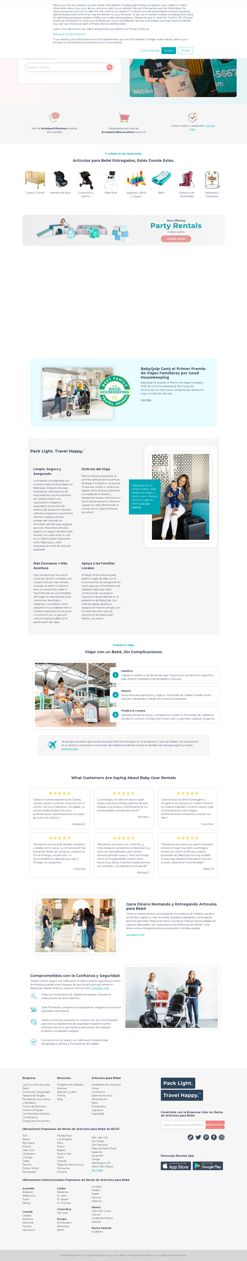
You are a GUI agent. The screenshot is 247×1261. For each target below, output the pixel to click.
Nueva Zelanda (101, 1228)
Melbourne (29, 1195)
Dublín (95, 1193)
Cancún (96, 1214)
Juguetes (97, 1110)
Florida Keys (64, 1135)
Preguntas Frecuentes (36, 1121)
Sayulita (96, 1221)
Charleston (28, 1153)
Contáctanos (30, 1117)
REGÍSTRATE (215, 1124)
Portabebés (99, 1106)
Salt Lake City (100, 1137)
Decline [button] (185, 50)
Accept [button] (168, 50)
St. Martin (63, 1199)
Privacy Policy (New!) (115, 1255)
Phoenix (62, 1171)
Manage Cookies (178, 1255)
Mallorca (97, 1201)
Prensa (61, 1095)
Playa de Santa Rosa (104, 1148)
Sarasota (97, 1152)
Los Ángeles (64, 1139)
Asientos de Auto (102, 1095)
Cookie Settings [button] (149, 50)
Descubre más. (135, 934)
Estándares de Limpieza (106, 1084)
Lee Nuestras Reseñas (36, 1113)
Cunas (95, 1088)
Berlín (60, 1229)
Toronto (27, 1226)
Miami (60, 1146)
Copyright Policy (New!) (140, 1255)
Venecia (96, 1197)
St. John (62, 1195)
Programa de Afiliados (70, 1084)
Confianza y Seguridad (36, 1092)
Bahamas (62, 1192)
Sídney (26, 1203)
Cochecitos (98, 1092)
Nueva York (64, 1153)
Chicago (27, 1157)
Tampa (96, 1159)
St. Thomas (64, 1203)
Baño (95, 1102)
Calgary (26, 1215)
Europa (61, 1219)
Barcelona (63, 1226)
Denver (26, 1164)
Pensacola (63, 1168)
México (96, 1207)
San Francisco (100, 1144)
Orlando (62, 1161)
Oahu (60, 1157)
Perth (25, 1199)
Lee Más (146, 399)
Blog (60, 1099)
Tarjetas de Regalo (33, 1095)
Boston (26, 1146)
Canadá (27, 1211)
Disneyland (29, 1171)
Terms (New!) (161, 1255)
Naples (61, 1150)
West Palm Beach (103, 1166)
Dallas (26, 1161)
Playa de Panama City (70, 1164)
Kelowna (27, 1219)
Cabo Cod (28, 1150)
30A (24, 1135)
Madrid (96, 1190)
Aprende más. (69, 748)
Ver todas (97, 1170)
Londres (96, 1186)
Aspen (26, 1139)
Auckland (97, 1231)
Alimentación (100, 1099)
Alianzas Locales (67, 1092)
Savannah (97, 1155)
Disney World (30, 1168)
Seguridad (98, 1113)
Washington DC (101, 1162)
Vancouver (28, 1229)
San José (62, 1212)
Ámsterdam (64, 1222)
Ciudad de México (102, 1218)
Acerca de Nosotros (34, 1106)
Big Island (28, 1142)
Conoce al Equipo (33, 1110)
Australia (28, 1188)
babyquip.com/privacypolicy (69, 34)
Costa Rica (64, 1209)
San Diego (98, 1141)
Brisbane (27, 1192)
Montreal (27, 1222)
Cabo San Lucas (101, 1210)
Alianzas (62, 1088)
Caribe (61, 1188)
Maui (60, 1142)
